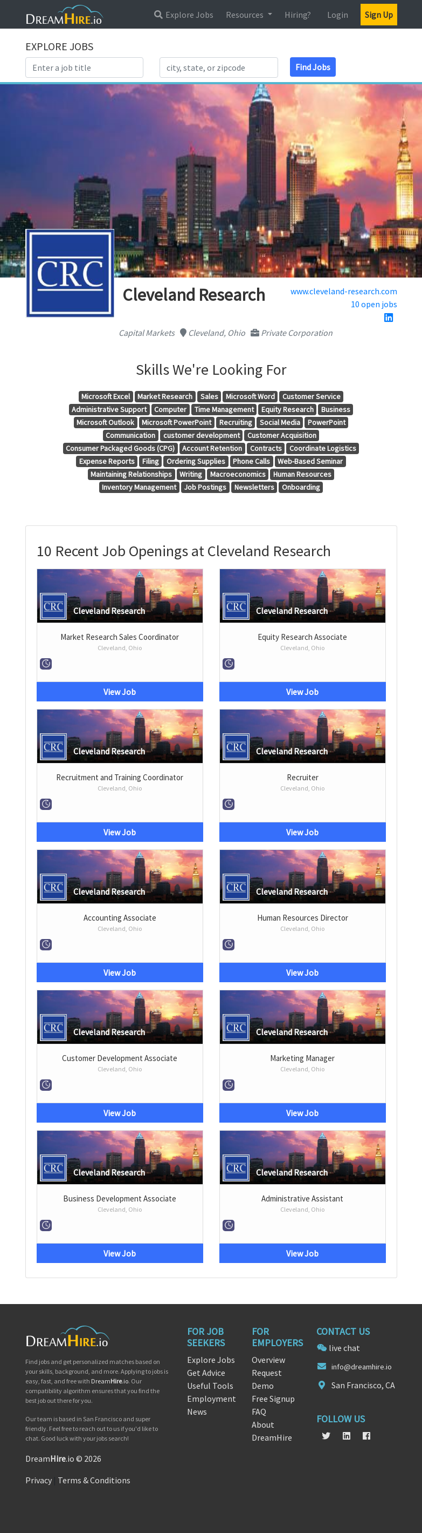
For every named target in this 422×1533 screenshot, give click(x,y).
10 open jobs (374, 304)
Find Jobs (312, 67)
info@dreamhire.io (361, 1367)
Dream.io (109, 1381)
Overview (268, 1359)
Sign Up (379, 14)
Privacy (38, 1480)
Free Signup (273, 1398)
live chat (344, 1347)
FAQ (259, 1411)
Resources (245, 14)
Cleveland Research (109, 610)
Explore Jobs (183, 14)
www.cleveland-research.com (343, 291)
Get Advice (206, 1372)
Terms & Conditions (94, 1480)
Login (337, 14)
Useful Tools (210, 1385)
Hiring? (298, 14)
